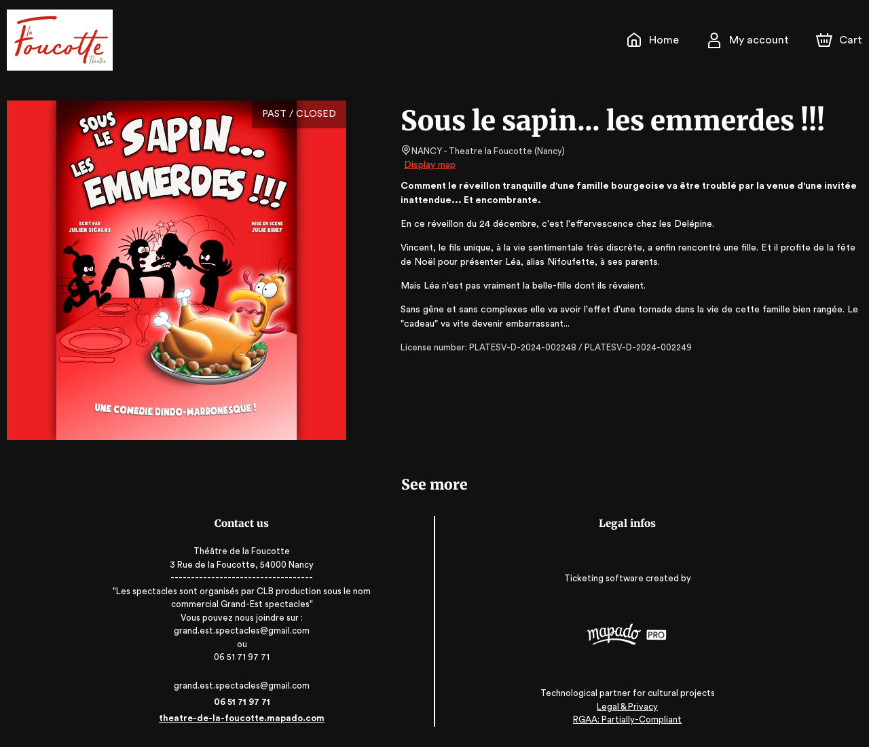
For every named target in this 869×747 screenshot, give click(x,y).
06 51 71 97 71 (245, 702)
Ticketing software (601, 579)
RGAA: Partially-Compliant (624, 719)
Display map (430, 165)
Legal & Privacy (623, 707)
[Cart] (840, 40)
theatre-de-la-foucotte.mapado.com (245, 718)
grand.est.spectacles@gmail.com (245, 685)
